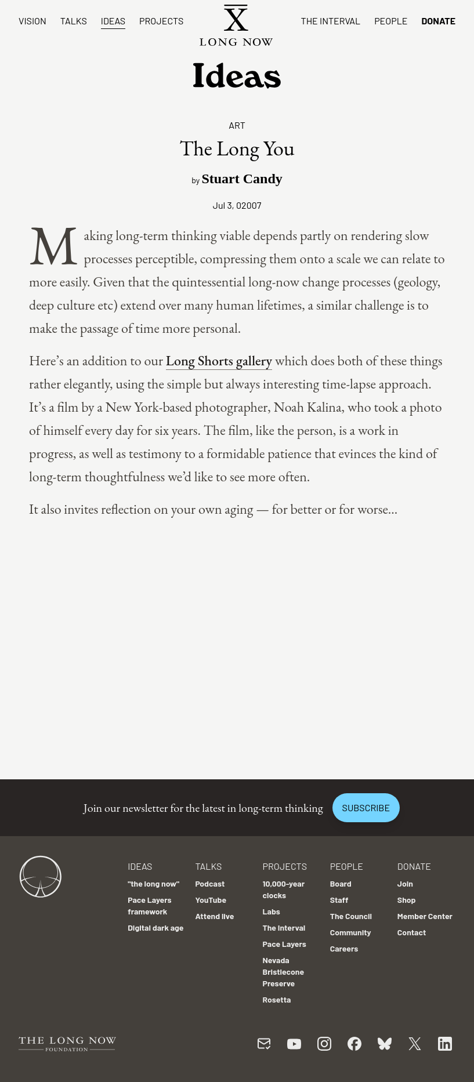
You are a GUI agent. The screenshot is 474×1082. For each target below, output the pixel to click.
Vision (32, 20)
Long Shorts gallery (219, 360)
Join (405, 883)
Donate (438, 20)
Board (341, 883)
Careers (344, 948)
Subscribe (366, 807)
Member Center (425, 916)
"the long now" (153, 883)
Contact (411, 932)
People (390, 20)
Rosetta (277, 999)
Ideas (113, 20)
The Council (351, 916)
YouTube (210, 900)
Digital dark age (155, 927)
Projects (161, 20)
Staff (339, 900)
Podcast (210, 883)
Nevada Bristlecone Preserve (284, 971)
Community (350, 932)
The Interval (331, 20)
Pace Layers (284, 944)
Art (237, 124)
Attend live (214, 916)
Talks (73, 20)
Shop (406, 900)
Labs (271, 911)
